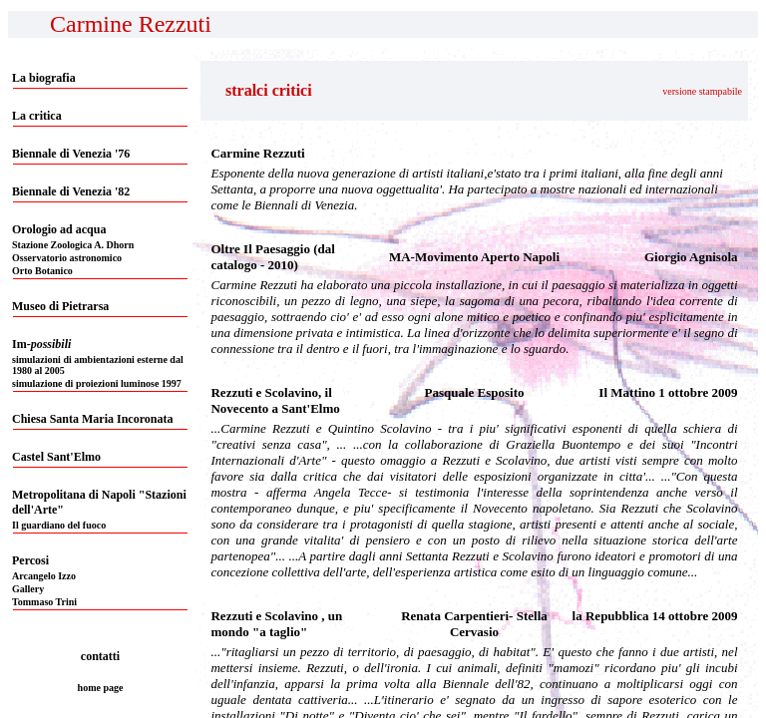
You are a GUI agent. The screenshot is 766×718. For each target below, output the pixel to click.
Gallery (28, 588)
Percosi (30, 560)
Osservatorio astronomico (67, 257)
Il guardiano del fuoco (59, 525)
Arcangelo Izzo (44, 575)
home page (101, 687)
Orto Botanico (42, 270)
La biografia (44, 78)
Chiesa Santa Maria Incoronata (92, 419)
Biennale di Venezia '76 (71, 154)
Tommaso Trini (44, 601)
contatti (100, 656)
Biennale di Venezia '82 (71, 191)
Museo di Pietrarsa (60, 306)
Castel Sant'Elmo (56, 457)
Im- (41, 344)
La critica (37, 116)
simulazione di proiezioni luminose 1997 (97, 383)
